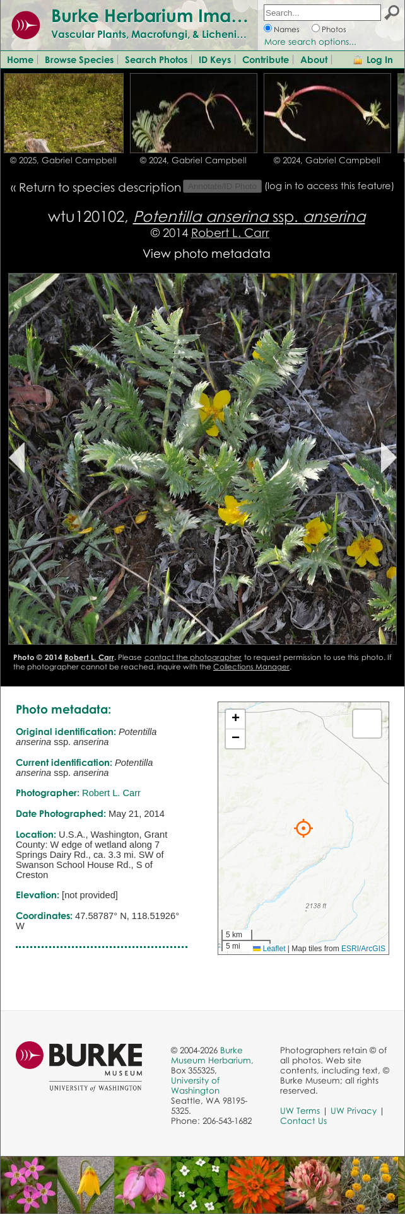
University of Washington (195, 1085)
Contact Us (303, 1121)
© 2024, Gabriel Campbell (193, 160)
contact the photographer (193, 657)
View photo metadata (207, 253)
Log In (380, 59)
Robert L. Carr (230, 232)
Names (287, 29)
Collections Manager (251, 666)
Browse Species (79, 59)
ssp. (249, 216)
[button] (303, 828)
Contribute (265, 59)
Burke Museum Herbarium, (212, 1055)
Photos (334, 29)
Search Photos (156, 59)
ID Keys (215, 59)
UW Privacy (354, 1111)
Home (20, 59)
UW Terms (300, 1111)
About (313, 59)
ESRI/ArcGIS (363, 948)
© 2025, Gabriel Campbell (63, 160)
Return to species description (100, 187)
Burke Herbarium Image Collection (199, 15)
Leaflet (269, 948)
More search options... (310, 42)
